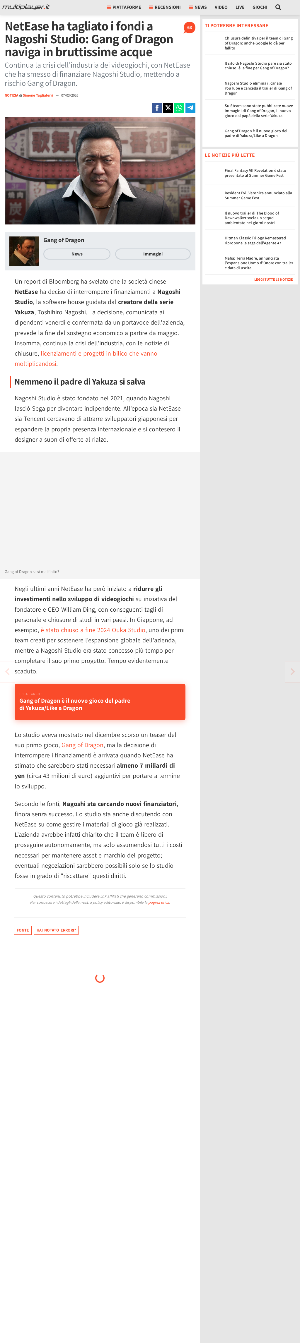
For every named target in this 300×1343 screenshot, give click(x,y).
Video (221, 7)
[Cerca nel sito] (278, 7)
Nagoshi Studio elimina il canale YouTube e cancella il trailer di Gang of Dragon (258, 88)
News (77, 254)
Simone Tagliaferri (38, 95)
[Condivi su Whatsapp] (179, 108)
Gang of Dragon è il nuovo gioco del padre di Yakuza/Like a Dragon (256, 133)
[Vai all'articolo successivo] (7, 671)
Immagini (153, 254)
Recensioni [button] (165, 7)
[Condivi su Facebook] (157, 108)
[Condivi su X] (168, 108)
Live (240, 7)
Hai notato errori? (56, 930)
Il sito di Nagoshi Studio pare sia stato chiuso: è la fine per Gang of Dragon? (258, 66)
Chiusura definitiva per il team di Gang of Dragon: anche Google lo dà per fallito (259, 43)
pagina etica (158, 902)
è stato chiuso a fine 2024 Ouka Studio (93, 630)
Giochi (260, 7)
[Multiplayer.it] (26, 7)
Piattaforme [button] (124, 7)
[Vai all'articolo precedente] (292, 671)
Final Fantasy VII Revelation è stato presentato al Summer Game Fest (255, 173)
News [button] (198, 7)
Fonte (23, 930)
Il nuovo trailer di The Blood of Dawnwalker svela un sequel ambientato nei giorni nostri (252, 218)
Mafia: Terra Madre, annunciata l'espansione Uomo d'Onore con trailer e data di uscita (259, 263)
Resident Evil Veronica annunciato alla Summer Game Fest (258, 195)
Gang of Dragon (63, 240)
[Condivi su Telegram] (190, 108)
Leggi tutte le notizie (273, 279)
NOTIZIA (11, 95)
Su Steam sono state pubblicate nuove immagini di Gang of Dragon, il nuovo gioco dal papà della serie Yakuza (259, 110)
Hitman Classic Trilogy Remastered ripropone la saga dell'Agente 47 (255, 240)
